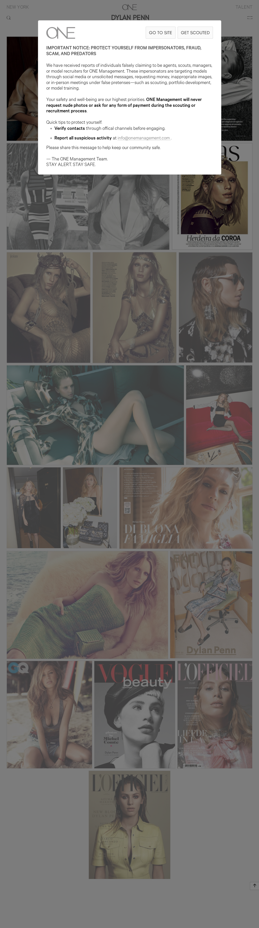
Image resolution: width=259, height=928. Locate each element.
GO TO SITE (160, 32)
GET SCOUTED (195, 32)
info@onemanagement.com (144, 138)
